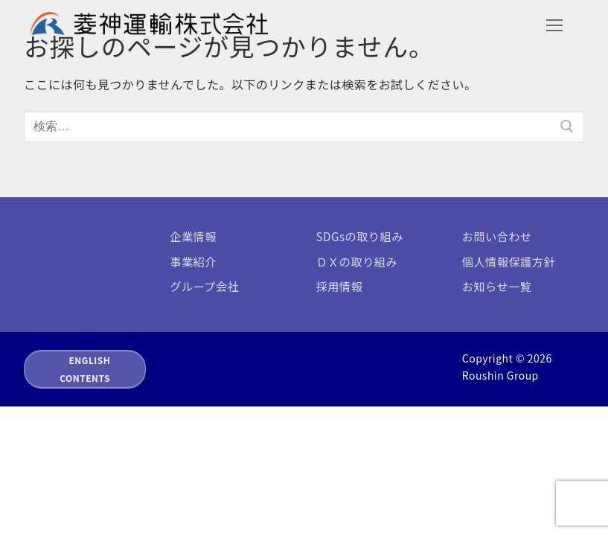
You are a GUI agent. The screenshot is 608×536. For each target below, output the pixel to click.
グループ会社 (204, 286)
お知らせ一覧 (497, 286)
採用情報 (339, 286)
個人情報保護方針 (508, 261)
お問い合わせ (497, 236)
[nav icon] (554, 25)
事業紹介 (193, 261)
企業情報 (193, 236)
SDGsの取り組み (359, 236)
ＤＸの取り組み (357, 261)
